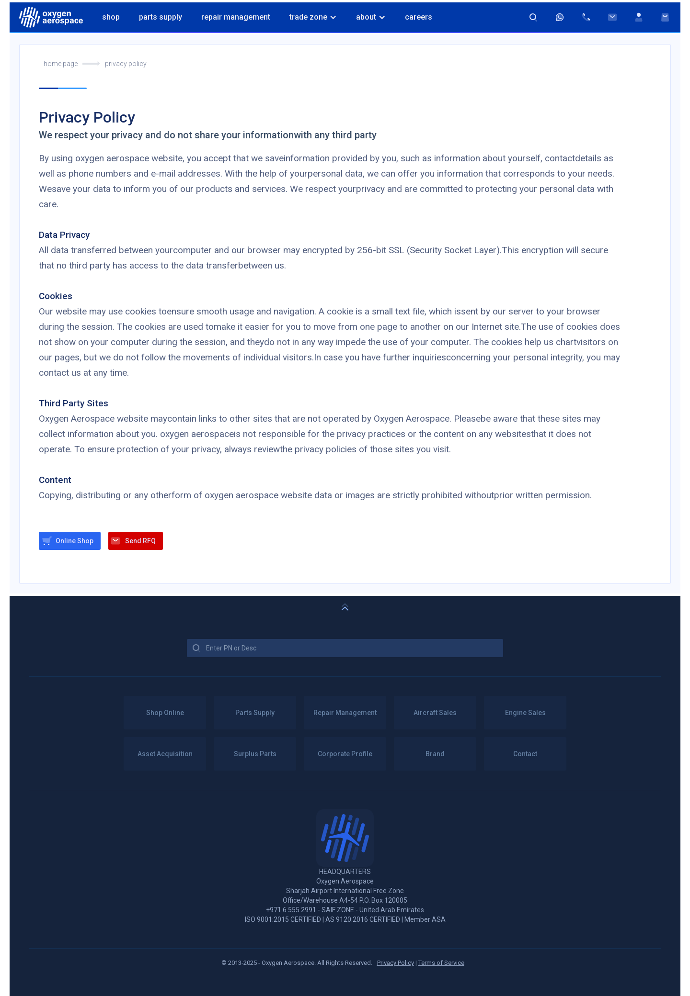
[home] (51, 17)
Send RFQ (140, 541)
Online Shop (74, 541)
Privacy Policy (395, 962)
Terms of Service (441, 962)
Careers (418, 17)
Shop (111, 17)
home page (61, 63)
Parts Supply (160, 17)
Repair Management (235, 17)
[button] (313, 17)
